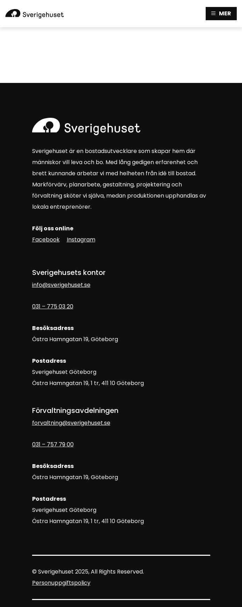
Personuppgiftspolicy (61, 583)
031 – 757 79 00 (53, 444)
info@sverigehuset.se (61, 285)
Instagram (81, 240)
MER (221, 13)
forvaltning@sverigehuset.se (71, 423)
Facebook (46, 240)
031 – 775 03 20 (52, 306)
